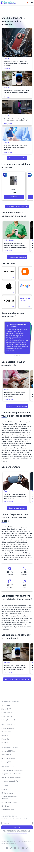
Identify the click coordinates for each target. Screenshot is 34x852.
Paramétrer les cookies (9, 802)
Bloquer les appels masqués (11, 777)
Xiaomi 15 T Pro (6, 709)
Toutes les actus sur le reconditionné (17, 679)
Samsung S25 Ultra (8, 758)
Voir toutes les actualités (17, 158)
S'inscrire (17, 827)
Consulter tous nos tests (17, 508)
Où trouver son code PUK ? (10, 781)
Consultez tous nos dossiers (17, 406)
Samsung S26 (6, 755)
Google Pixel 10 (6, 713)
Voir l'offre (13, 197)
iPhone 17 (4, 735)
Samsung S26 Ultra (8, 751)
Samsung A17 (6, 705)
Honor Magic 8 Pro (8, 716)
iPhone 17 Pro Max (7, 728)
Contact (4, 789)
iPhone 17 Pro (6, 732)
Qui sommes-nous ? (8, 810)
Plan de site (5, 806)
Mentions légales (7, 793)
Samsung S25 (6, 762)
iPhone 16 (4, 743)
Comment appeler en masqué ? (12, 770)
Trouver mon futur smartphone (17, 206)
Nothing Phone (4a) (8, 720)
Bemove (12, 843)
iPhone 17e (5, 739)
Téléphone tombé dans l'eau (11, 774)
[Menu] (32, 2)
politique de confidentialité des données (17, 833)
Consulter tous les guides (17, 257)
